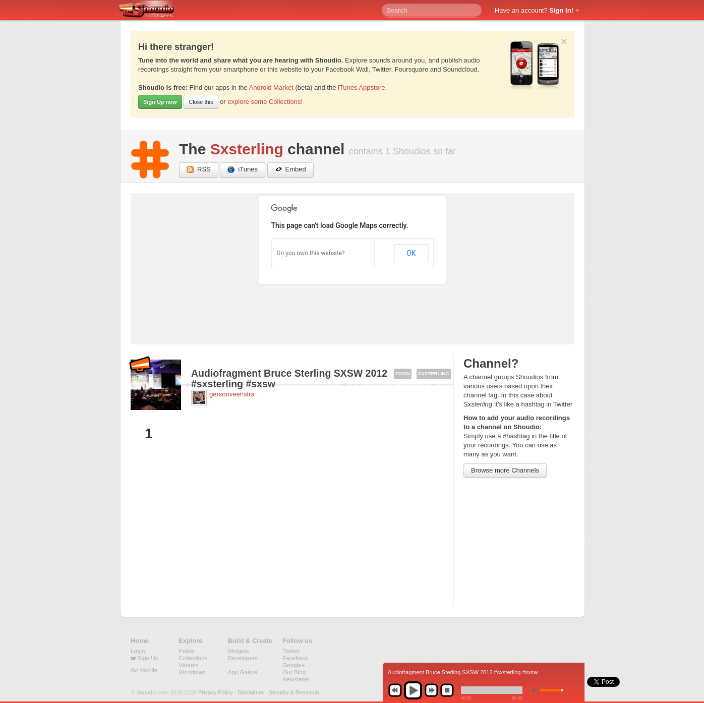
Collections (193, 658)
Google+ (293, 665)
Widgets (238, 651)
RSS (199, 169)
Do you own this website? (311, 253)
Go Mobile (144, 670)
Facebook (295, 658)
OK (411, 253)
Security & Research (293, 692)
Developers (242, 658)
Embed (290, 169)
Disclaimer (250, 692)
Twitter (291, 651)
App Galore (242, 672)
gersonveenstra (232, 394)
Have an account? (534, 10)
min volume (535, 690)
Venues (188, 665)
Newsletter (296, 679)
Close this (201, 102)
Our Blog (294, 672)
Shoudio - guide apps (152, 11)
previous (395, 690)
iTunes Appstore (361, 87)
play (413, 690)
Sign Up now (160, 102)
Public (187, 651)
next (431, 690)
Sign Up (148, 658)
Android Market (271, 87)
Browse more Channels (505, 470)
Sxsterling (246, 149)
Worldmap (192, 672)
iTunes (242, 169)
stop (447, 690)
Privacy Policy (215, 692)
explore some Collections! (265, 101)
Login (138, 651)
